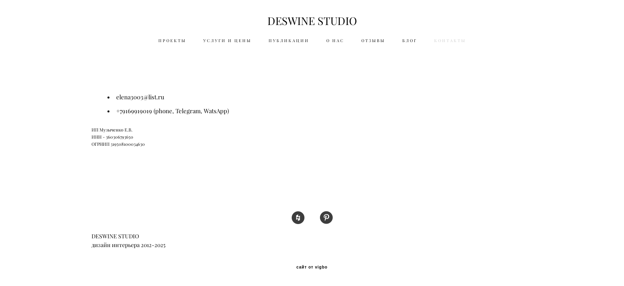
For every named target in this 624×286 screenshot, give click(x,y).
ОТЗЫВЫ (373, 40)
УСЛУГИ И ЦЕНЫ (227, 40)
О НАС (335, 40)
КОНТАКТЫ (450, 40)
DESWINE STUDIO (312, 21)
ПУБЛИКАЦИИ (289, 40)
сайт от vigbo (312, 267)
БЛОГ (409, 40)
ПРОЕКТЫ (172, 40)
